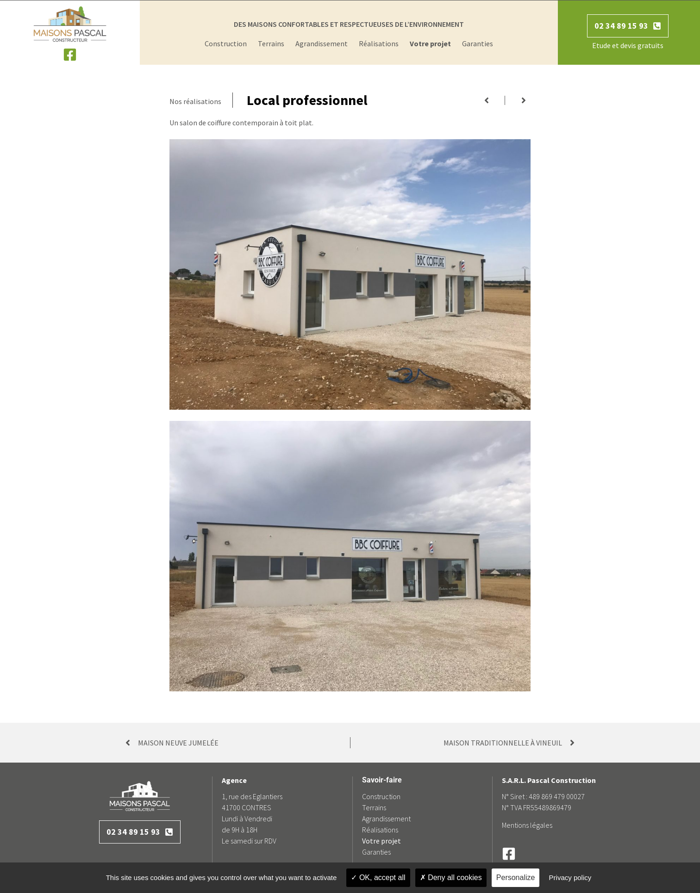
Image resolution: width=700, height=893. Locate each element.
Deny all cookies (451, 877)
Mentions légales (527, 825)
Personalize (515, 877)
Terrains (271, 43)
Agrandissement (321, 43)
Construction (226, 43)
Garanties (477, 43)
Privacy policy (570, 877)
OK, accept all (378, 877)
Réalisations (379, 43)
